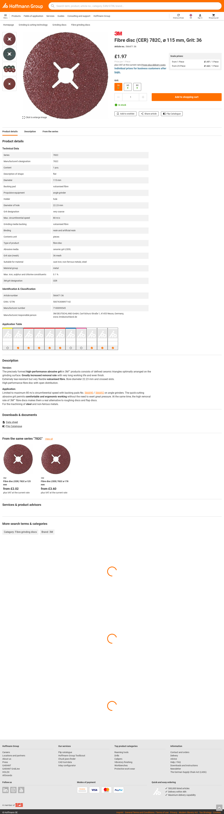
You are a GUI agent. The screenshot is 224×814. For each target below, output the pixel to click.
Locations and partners (13, 755)
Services (50, 16)
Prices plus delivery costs (153, 65)
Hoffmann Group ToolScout (71, 755)
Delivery (174, 755)
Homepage (8, 25)
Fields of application (33, 16)
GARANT (6, 765)
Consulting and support (78, 16)
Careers (6, 752)
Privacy (173, 812)
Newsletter (175, 769)
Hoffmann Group (102, 16)
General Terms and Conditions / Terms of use (147, 812)
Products (16, 16)
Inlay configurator (67, 765)
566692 (99, 392)
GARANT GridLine (11, 769)
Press (5, 762)
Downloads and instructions (184, 765)
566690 (89, 392)
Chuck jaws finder (67, 759)
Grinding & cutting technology (33, 25)
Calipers (118, 759)
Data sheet (10, 422)
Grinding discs (59, 25)
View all (49, 439)
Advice (173, 759)
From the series (50, 131)
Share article (149, 113)
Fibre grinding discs (80, 25)
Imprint (119, 812)
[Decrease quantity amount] (118, 97)
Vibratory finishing (123, 762)
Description (30, 131)
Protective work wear (124, 769)
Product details (10, 131)
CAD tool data (65, 762)
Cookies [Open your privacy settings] (217, 812)
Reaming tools (121, 752)
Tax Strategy (205, 812)
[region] (11, 76)
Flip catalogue (65, 752)
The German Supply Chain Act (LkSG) (188, 772)
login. (117, 72)
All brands (7, 775)
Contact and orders (179, 752)
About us (6, 759)
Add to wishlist (125, 113)
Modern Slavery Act (188, 812)
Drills (116, 755)
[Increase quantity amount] (143, 97)
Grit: (116, 80)
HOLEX (5, 772)
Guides (61, 16)
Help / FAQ (175, 762)
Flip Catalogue (172, 113)
